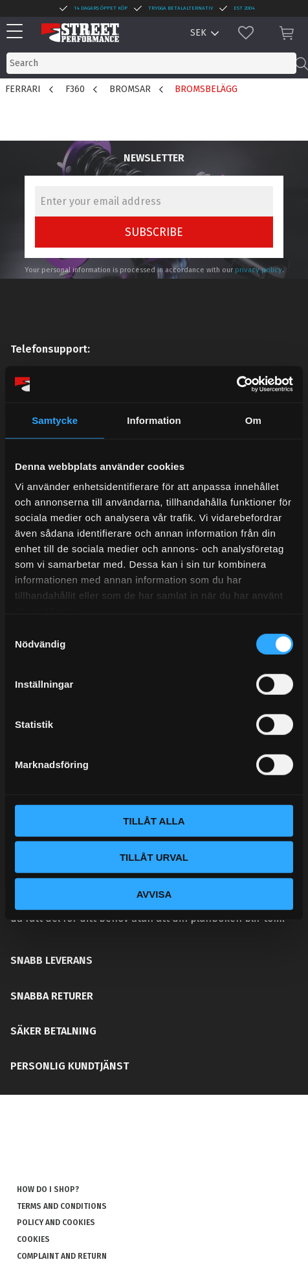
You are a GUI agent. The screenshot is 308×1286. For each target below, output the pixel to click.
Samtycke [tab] (55, 419)
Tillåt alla (153, 820)
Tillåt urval (154, 857)
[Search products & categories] (151, 63)
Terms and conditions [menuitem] (62, 1206)
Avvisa (154, 893)
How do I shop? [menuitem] (48, 1189)
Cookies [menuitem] (33, 1239)
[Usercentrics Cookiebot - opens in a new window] (236, 384)
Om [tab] (253, 419)
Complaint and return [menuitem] (62, 1256)
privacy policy (258, 270)
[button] (17, 32)
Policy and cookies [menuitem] (56, 1222)
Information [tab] (154, 419)
